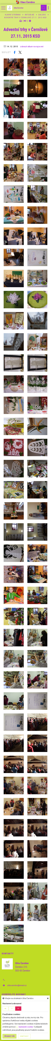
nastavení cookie (24, 1027)
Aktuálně (29, 15)
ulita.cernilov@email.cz (17, 985)
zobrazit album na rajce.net (31, 46)
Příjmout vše (9, 1036)
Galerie (42, 15)
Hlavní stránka (13, 15)
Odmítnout (24, 1036)
